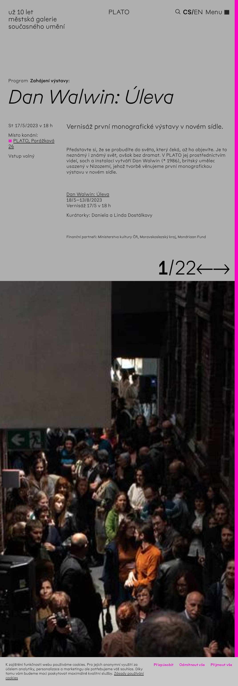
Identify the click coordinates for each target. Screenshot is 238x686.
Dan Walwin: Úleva (87, 194)
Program (18, 80)
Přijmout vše (221, 665)
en (198, 12)
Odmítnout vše (192, 665)
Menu (218, 12)
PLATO (119, 12)
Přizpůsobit (164, 665)
